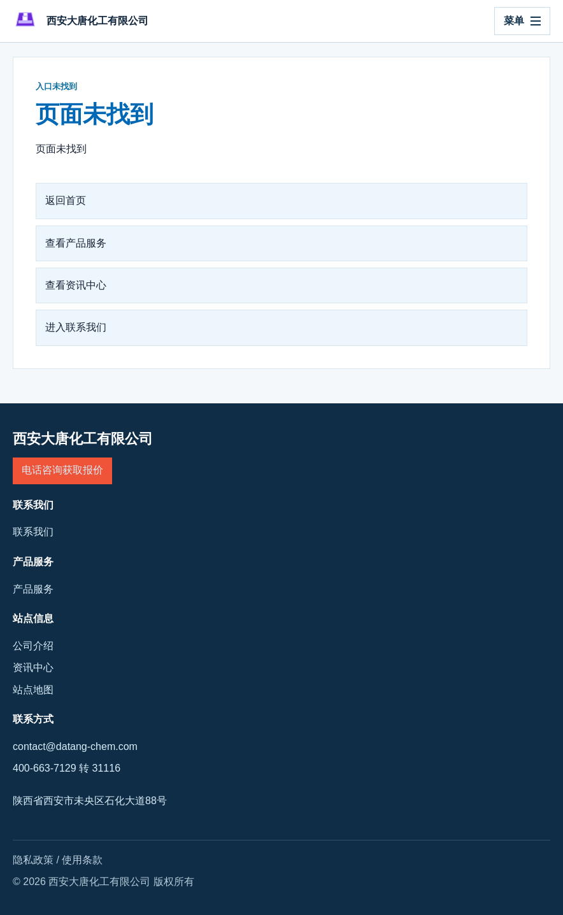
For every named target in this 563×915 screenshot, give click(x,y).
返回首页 (65, 200)
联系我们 (33, 531)
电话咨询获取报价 (62, 470)
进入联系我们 (75, 327)
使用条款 (82, 859)
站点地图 (33, 689)
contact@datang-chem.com (75, 746)
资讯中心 (33, 667)
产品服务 (33, 589)
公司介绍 (33, 645)
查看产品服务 (75, 243)
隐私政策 (33, 859)
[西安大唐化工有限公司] (80, 21)
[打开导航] (522, 21)
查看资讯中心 (75, 285)
